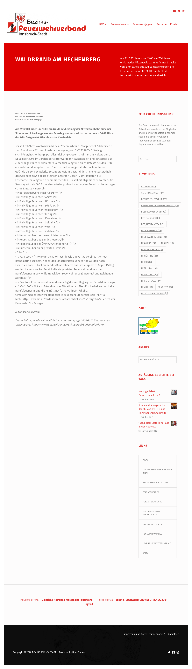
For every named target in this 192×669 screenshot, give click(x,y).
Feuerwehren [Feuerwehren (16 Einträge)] (151, 230)
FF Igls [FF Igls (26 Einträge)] (147, 262)
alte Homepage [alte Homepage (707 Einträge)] (152, 192)
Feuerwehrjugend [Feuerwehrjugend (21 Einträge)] (154, 237)
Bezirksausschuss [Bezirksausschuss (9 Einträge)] (153, 211)
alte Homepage (36, 120)
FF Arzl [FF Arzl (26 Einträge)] (167, 243)
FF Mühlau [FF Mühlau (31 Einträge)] (149, 268)
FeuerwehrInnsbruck (34, 117)
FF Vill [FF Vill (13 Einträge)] (147, 287)
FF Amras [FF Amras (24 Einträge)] (148, 243)
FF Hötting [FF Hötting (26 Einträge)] (149, 255)
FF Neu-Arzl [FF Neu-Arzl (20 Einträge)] (150, 274)
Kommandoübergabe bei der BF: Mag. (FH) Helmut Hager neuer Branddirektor (152, 409)
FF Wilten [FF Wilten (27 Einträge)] (165, 287)
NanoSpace (78, 652)
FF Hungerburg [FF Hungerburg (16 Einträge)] (152, 249)
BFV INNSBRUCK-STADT (44, 652)
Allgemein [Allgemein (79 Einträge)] (149, 186)
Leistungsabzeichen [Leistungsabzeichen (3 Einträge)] (154, 293)
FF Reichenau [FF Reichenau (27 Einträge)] (151, 280)
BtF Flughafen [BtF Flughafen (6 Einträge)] (151, 218)
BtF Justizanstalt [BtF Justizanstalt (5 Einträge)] (152, 224)
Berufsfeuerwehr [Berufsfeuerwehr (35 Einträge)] (154, 199)
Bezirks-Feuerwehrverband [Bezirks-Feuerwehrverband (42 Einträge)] (160, 205)
